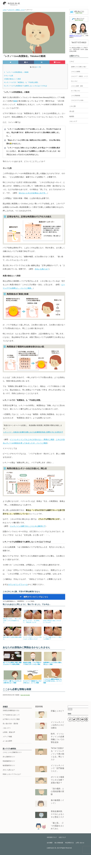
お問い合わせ (80, 843)
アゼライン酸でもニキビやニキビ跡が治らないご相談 (12, 681)
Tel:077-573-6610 (78, 43)
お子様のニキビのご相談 (11, 719)
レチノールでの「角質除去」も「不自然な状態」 (21, 82)
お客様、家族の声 (9, 732)
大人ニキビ (74, 81)
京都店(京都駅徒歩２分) (11, 710)
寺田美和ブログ (52, 837)
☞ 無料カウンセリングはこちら (34, 597)
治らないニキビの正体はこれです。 (33, 193)
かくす (38, 67)
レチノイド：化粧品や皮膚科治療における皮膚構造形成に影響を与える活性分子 (33, 432)
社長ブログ (62, 837)
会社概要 (49, 843)
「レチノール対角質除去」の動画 (16, 72)
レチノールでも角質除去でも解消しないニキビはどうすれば (25, 86)
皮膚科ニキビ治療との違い (79, 66)
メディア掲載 (7, 736)
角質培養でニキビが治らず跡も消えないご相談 (52, 662)
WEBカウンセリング (75, 35)
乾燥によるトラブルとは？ (12, 774)
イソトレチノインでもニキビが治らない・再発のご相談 (32, 439)
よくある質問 (7, 741)
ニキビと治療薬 (75, 71)
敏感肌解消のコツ (9, 765)
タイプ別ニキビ (75, 90)
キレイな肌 (8, 76)
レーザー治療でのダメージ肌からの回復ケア (52, 637)
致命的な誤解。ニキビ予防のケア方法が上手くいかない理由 (32, 662)
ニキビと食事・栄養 (77, 86)
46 (26, 62)
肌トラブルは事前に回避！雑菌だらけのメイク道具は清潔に (12, 662)
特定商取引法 (69, 843)
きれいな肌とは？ (42, 269)
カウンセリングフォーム (18, 584)
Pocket (57, 62)
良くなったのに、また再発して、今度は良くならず (32, 620)
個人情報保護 (59, 843)
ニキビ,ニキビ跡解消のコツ (12, 752)
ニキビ (71, 61)
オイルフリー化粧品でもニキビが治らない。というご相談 (32, 681)
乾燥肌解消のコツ (9, 761)
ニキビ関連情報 (75, 95)
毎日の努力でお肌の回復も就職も (12, 637)
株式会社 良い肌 (53, 848)
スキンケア (73, 121)
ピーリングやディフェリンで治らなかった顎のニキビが (32, 637)
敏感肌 (71, 116)
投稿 (15, 101)
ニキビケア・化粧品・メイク (79, 76)
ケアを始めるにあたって (11, 715)
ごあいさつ (6, 728)
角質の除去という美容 (12, 79)
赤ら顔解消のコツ (9, 757)
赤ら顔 (71, 111)
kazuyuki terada (25, 695)
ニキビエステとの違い (77, 100)
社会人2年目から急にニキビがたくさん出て (52, 620)
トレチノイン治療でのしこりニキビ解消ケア (27, 526)
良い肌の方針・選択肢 (10, 723)
